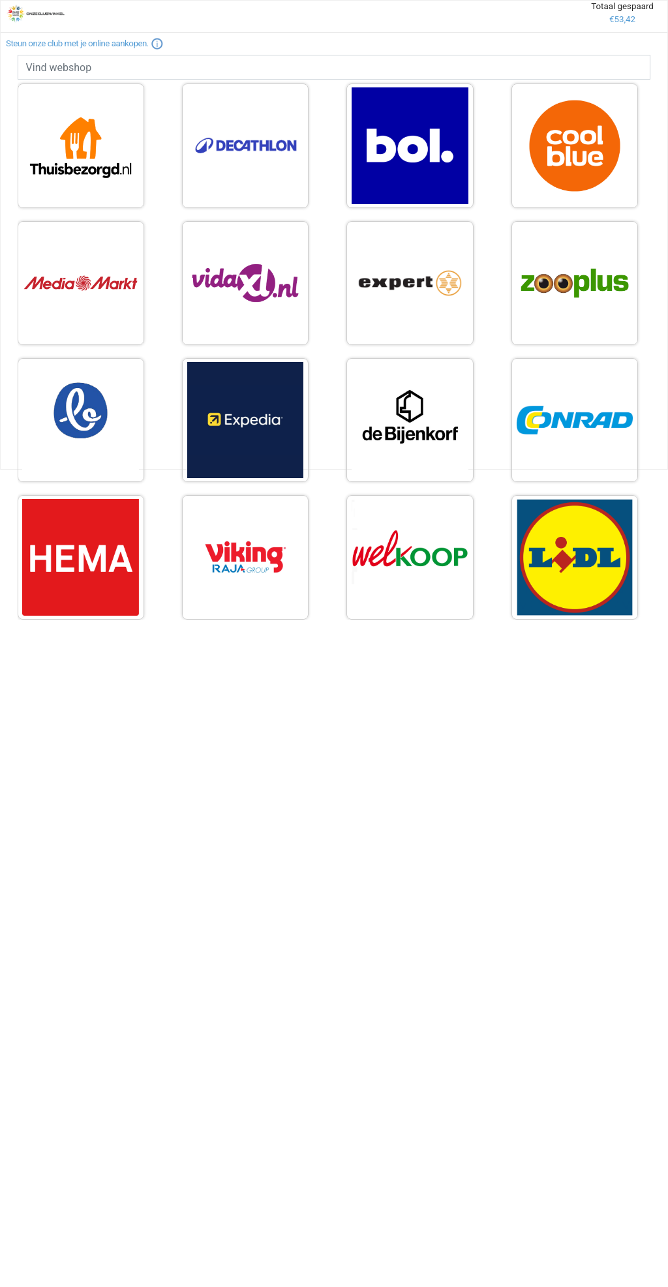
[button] (157, 43)
